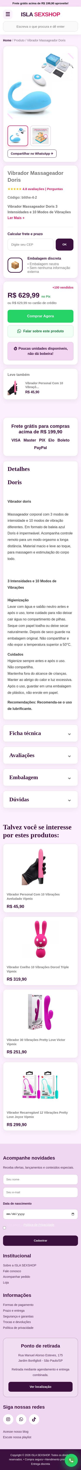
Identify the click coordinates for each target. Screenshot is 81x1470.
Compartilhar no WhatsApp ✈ (32, 153)
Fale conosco (12, 1271)
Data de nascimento (17, 1203)
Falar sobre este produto (40, 331)
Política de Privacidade (39, 1225)
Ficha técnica (25, 733)
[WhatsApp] (21, 1419)
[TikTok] (34, 1419)
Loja (6, 1282)
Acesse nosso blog (16, 1431)
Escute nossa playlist (17, 1437)
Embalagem (23, 777)
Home (7, 40)
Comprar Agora (40, 316)
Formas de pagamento (18, 1305)
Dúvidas (19, 799)
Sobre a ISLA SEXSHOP (19, 1265)
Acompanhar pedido (16, 1276)
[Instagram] (8, 1419)
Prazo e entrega (14, 1310)
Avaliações (22, 755)
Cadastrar (40, 1240)
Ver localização (40, 1386)
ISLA (40, 14)
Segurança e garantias (18, 1316)
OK (64, 244)
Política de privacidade (18, 1327)
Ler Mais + (16, 218)
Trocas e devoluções (17, 1322)
